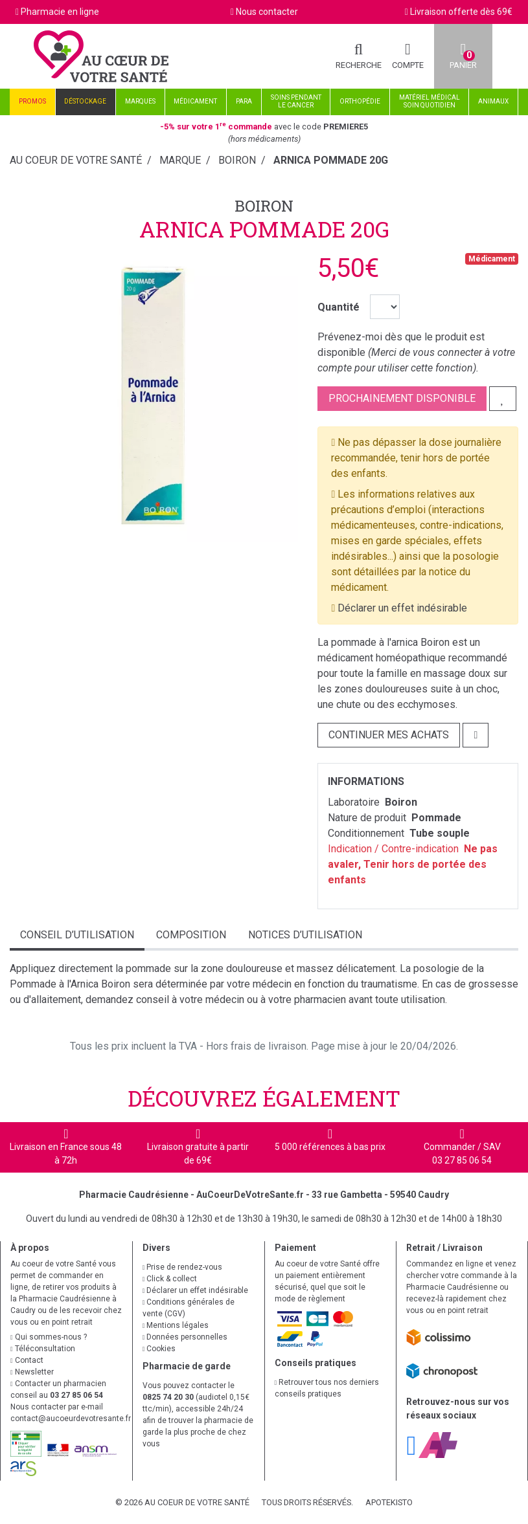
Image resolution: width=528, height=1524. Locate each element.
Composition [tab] (191, 935)
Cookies (159, 1348)
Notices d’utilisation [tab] (305, 935)
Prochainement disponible (402, 398)
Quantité (338, 307)
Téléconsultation (42, 1348)
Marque (180, 160)
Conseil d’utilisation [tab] (77, 935)
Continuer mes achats (388, 735)
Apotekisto (389, 1502)
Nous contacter (267, 11)
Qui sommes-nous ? (48, 1337)
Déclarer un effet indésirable (402, 608)
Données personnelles (185, 1337)
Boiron (264, 205)
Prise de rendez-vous (183, 1267)
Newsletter (32, 1371)
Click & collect (170, 1278)
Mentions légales (176, 1325)
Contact (26, 1360)
